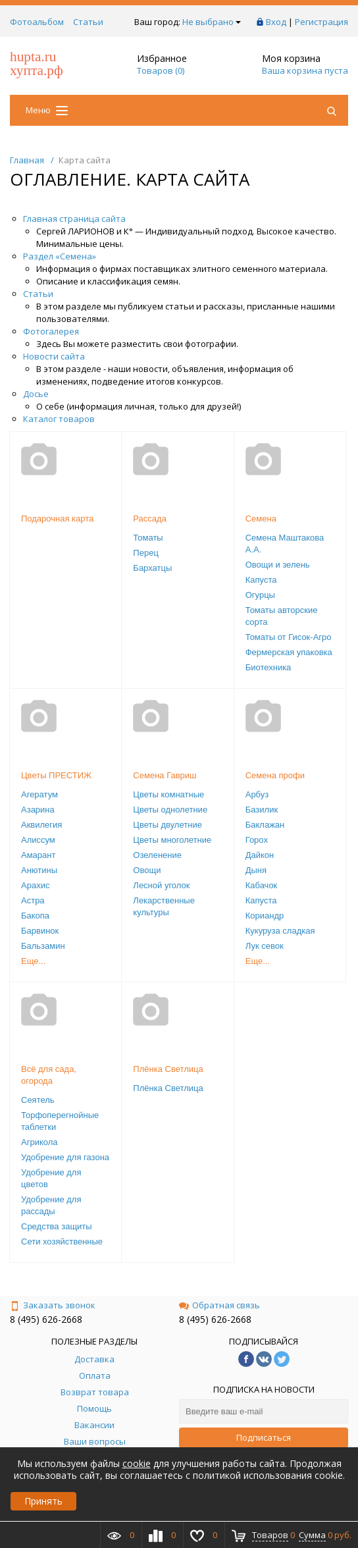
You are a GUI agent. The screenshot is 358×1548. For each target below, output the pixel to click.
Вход (276, 22)
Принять (43, 1501)
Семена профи (275, 775)
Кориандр (264, 916)
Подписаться (263, 1437)
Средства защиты (56, 1226)
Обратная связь (219, 1305)
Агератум (39, 794)
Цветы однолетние (170, 809)
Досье (36, 394)
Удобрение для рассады (51, 1205)
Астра (33, 900)
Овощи (147, 870)
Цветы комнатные (168, 794)
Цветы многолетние (172, 840)
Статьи (88, 22)
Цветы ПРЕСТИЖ (56, 775)
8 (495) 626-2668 (46, 1319)
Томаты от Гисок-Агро (288, 637)
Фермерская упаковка (288, 652)
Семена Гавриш (164, 775)
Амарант (38, 855)
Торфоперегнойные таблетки (60, 1121)
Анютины (39, 870)
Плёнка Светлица (168, 1069)
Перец (145, 553)
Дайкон (259, 855)
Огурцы (260, 595)
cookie (136, 1463)
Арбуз (257, 794)
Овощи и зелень (277, 565)
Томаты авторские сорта (281, 616)
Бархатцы (152, 568)
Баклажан (265, 825)
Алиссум (38, 840)
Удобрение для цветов (51, 1178)
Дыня (256, 870)
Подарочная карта (57, 518)
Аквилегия (41, 825)
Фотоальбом (37, 22)
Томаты (148, 538)
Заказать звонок (52, 1305)
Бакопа (35, 916)
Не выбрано (211, 22)
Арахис (35, 885)
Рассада (149, 518)
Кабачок (261, 885)
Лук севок (264, 946)
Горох (256, 840)
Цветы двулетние (167, 825)
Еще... (33, 961)
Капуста (261, 580)
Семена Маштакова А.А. (284, 543)
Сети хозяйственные (62, 1241)
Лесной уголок (161, 885)
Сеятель (38, 1100)
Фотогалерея (51, 331)
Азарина (38, 809)
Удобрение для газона (65, 1157)
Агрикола (39, 1142)
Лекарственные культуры (164, 906)
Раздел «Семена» (59, 256)
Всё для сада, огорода (48, 1075)
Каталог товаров (59, 419)
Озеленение (157, 855)
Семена (260, 518)
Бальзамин (43, 946)
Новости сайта (54, 356)
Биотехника (268, 667)
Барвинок (40, 931)
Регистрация (321, 22)
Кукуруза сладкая (280, 931)
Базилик (261, 809)
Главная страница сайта (74, 219)
